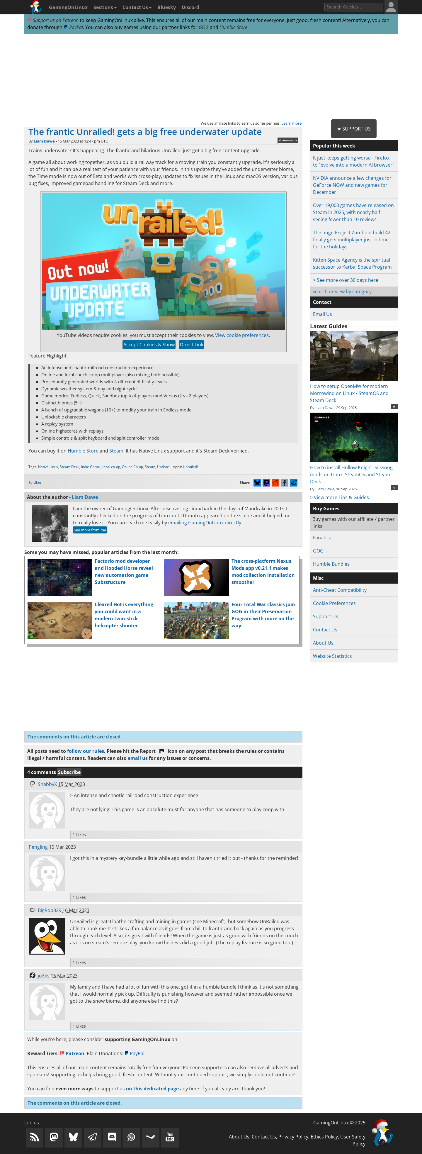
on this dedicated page (152, 1088)
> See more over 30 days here (345, 280)
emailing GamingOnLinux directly (204, 522)
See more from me (90, 530)
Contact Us (137, 7)
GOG (204, 27)
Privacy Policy (293, 1136)
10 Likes (35, 482)
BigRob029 (49, 910)
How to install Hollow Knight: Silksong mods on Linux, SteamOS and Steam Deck (354, 471)
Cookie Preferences (334, 603)
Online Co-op (132, 466)
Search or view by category (342, 291)
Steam (116, 451)
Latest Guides (328, 326)
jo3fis (44, 975)
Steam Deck (69, 466)
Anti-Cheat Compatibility (340, 590)
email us (138, 758)
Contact (322, 302)
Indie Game (90, 466)
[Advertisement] (211, 77)
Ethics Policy (324, 1136)
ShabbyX (47, 784)
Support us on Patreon (53, 20)
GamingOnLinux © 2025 (339, 1122)
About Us (323, 643)
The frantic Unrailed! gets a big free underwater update (145, 132)
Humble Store (233, 27)
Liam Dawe (44, 141)
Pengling (38, 847)
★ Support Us (354, 129)
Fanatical (323, 537)
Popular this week (334, 146)
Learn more (291, 123)
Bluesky (166, 7)
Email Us (322, 314)
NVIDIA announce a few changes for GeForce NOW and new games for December (352, 185)
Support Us (325, 616)
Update (163, 466)
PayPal (73, 27)
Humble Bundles (331, 564)
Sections (105, 7)
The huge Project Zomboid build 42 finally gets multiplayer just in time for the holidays (351, 239)
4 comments (288, 140)
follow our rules (85, 751)
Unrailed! (190, 466)
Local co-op (111, 466)
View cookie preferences (242, 335)
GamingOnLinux (68, 7)
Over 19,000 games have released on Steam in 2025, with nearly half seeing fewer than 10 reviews (353, 212)
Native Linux (48, 466)
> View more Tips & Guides (339, 497)
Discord (190, 7)
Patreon (72, 1053)
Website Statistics (332, 656)
